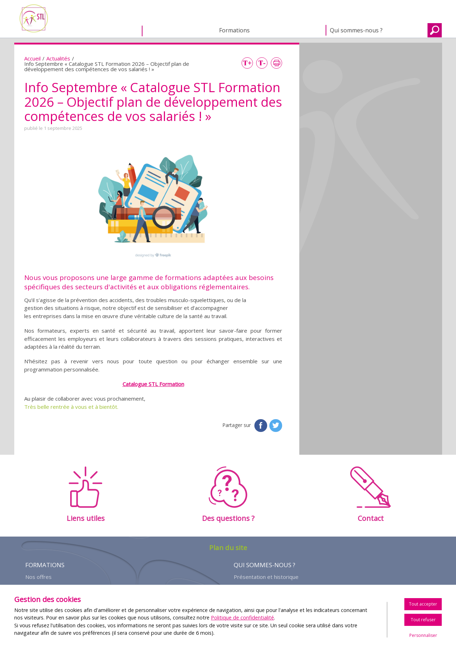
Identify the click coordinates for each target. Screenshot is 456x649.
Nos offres (38, 577)
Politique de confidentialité (242, 617)
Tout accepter (423, 604)
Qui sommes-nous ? (356, 30)
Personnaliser (423, 635)
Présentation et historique (266, 577)
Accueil (91, 31)
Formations (234, 30)
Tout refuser (423, 620)
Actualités (58, 58)
